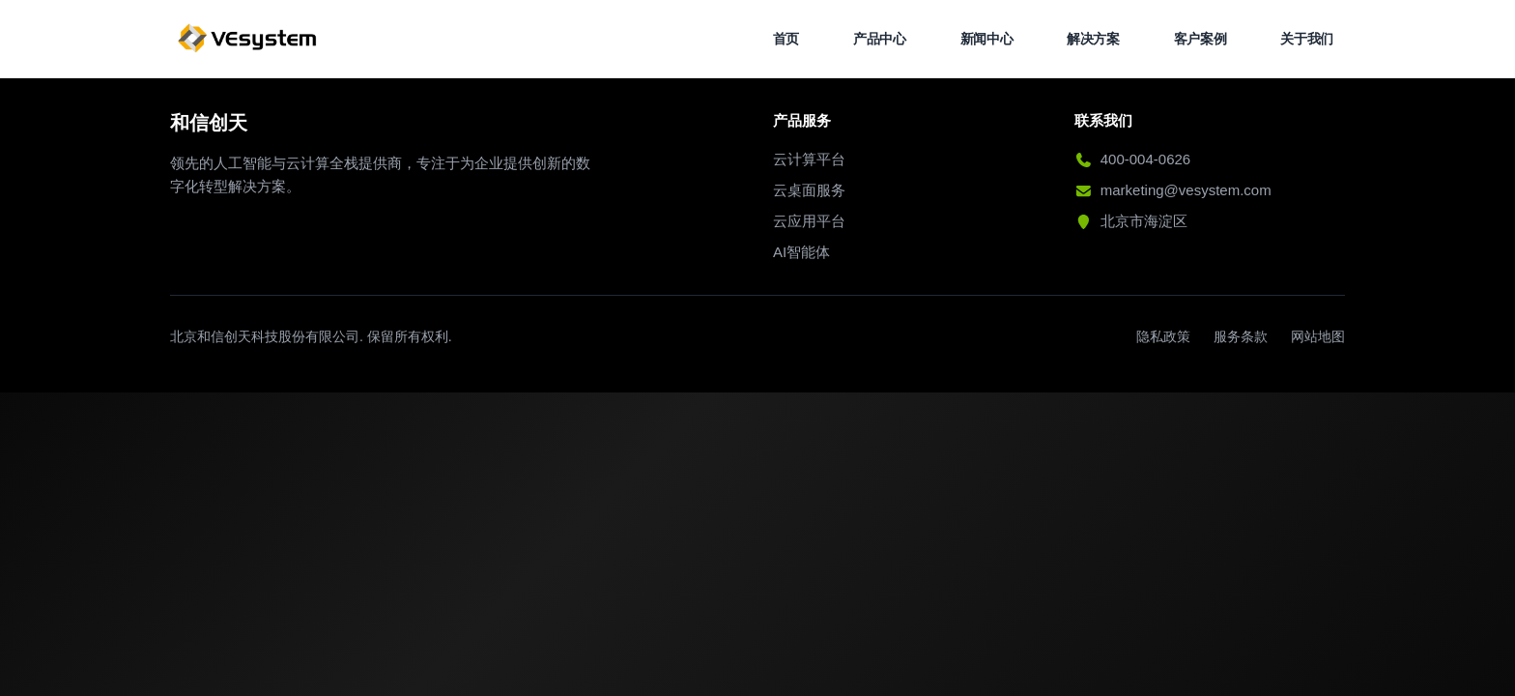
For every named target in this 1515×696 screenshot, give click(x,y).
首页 (786, 38)
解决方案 (1093, 38)
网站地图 (1318, 336)
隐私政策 (1163, 336)
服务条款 (1241, 336)
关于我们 (1306, 38)
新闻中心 (987, 38)
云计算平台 (809, 159)
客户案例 (1200, 38)
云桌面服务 (809, 190)
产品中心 (879, 38)
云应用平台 (809, 221)
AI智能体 (801, 252)
